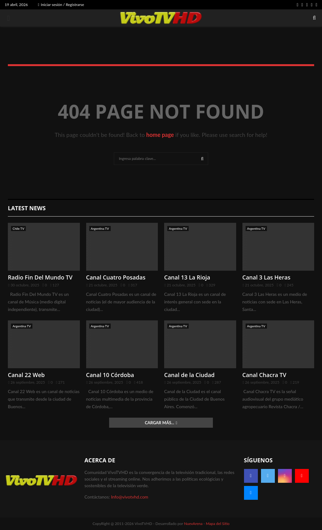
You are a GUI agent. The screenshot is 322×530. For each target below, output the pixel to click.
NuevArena (193, 523)
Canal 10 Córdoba (110, 375)
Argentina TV (100, 228)
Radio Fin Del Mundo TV (40, 277)
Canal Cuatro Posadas (116, 277)
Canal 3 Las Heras (266, 277)
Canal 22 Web (26, 375)
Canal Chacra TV (264, 375)
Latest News (27, 208)
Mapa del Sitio (218, 523)
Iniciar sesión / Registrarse (61, 4)
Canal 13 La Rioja (187, 277)
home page (160, 134)
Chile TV (18, 228)
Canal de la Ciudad (189, 375)
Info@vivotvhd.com (129, 496)
